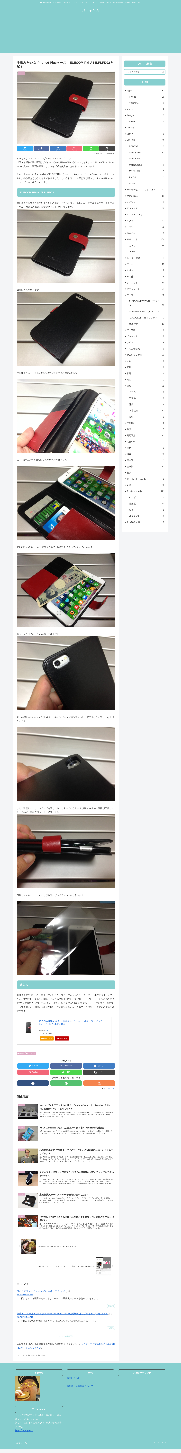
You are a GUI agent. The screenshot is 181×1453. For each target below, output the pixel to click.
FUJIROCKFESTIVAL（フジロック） (146, 303)
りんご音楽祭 (145, 349)
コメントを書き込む (66, 1340)
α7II (148, 252)
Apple (145, 91)
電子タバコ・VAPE (145, 479)
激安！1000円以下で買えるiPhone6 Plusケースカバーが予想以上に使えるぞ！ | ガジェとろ (62, 1317)
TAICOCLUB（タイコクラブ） (146, 318)
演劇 (145, 448)
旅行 (145, 386)
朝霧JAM (146, 324)
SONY (145, 134)
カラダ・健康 (145, 258)
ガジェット (31, 1053)
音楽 (145, 485)
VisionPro (146, 103)
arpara (145, 109)
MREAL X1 (146, 171)
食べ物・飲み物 (145, 491)
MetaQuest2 (146, 153)
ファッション (145, 289)
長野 (146, 417)
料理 (145, 380)
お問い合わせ (73, 1381)
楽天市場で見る (61, 1038)
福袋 (145, 454)
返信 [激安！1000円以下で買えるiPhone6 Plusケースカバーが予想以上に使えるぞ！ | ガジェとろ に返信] (111, 1332)
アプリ (145, 221)
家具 (145, 367)
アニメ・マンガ (145, 215)
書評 (145, 429)
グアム (146, 392)
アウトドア (145, 208)
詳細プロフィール (24, 1434)
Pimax (146, 184)
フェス (145, 295)
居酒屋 (146, 504)
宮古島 (148, 411)
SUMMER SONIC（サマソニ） (146, 311)
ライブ (145, 342)
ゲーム (145, 264)
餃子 (146, 510)
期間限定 (145, 435)
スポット (145, 270)
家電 (145, 373)
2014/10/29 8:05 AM (25, 1298)
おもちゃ (145, 233)
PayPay (145, 128)
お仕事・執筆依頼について (80, 1389)
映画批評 (145, 423)
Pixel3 (146, 122)
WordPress (145, 196)
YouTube (145, 202)
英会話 (145, 460)
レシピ (146, 497)
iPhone (21, 1053)
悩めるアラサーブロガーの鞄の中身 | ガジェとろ (41, 1295)
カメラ (146, 246)
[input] (144, 72)
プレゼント (145, 336)
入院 (145, 361)
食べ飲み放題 (145, 522)
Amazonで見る (46, 1038)
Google (145, 115)
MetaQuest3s (146, 165)
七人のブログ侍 (145, 355)
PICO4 (146, 177)
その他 (145, 277)
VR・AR (145, 140)
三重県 (146, 398)
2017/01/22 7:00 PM (25, 1321)
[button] (107, 148)
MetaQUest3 (146, 159)
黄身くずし (146, 516)
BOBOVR (146, 146)
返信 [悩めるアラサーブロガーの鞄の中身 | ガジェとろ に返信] (111, 1310)
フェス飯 (145, 330)
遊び (145, 473)
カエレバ (48, 1030)
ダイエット (145, 283)
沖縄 (146, 404)
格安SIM (145, 442)
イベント (145, 227)
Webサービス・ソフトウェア (145, 190)
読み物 (145, 466)
